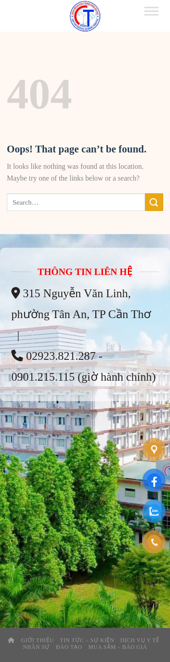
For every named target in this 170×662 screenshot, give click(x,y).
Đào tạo (69, 647)
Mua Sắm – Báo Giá (117, 647)
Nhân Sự (36, 647)
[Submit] (154, 202)
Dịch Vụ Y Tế (140, 640)
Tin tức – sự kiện (87, 640)
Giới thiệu (37, 640)
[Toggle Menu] (151, 16)
